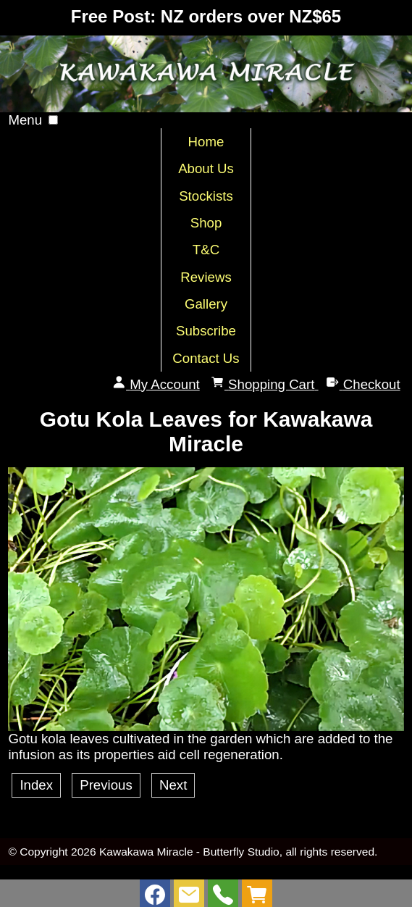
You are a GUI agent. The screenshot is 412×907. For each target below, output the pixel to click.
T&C (206, 249)
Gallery (206, 304)
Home (206, 141)
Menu (25, 120)
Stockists (206, 196)
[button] (53, 120)
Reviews (206, 277)
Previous (106, 785)
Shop (206, 222)
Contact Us (205, 358)
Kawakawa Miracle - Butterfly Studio (189, 851)
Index (36, 785)
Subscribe (206, 330)
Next (173, 785)
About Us (206, 168)
